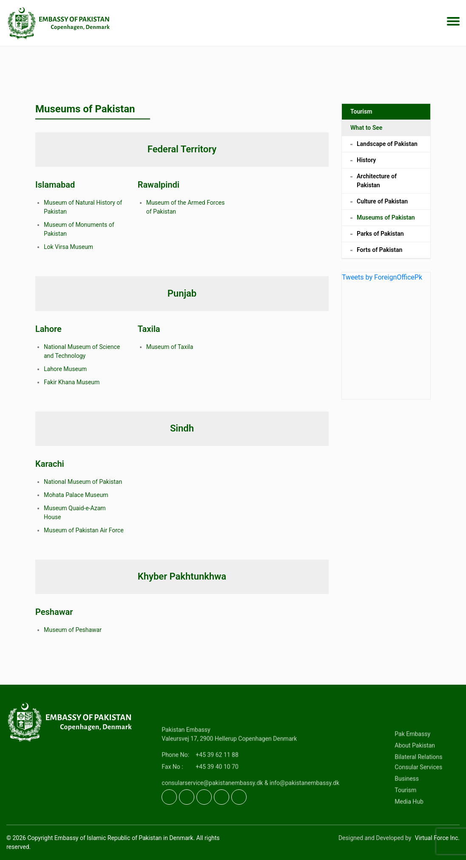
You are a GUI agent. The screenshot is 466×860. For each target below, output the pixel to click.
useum (84, 246)
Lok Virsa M (59, 246)
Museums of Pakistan (386, 220)
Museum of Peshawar (73, 629)
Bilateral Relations (418, 786)
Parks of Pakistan (380, 237)
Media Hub (409, 831)
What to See (366, 131)
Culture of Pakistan (382, 204)
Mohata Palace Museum (76, 494)
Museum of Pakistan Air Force (84, 530)
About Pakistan (415, 774)
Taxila (185, 346)
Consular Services (418, 796)
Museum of (162, 346)
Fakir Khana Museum (71, 382)
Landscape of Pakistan (387, 147)
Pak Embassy (412, 763)
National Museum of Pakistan (83, 481)
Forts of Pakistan (379, 253)
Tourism (361, 114)
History (366, 163)
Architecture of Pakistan (377, 184)
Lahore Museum (65, 369)
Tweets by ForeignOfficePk (382, 281)
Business (407, 808)
